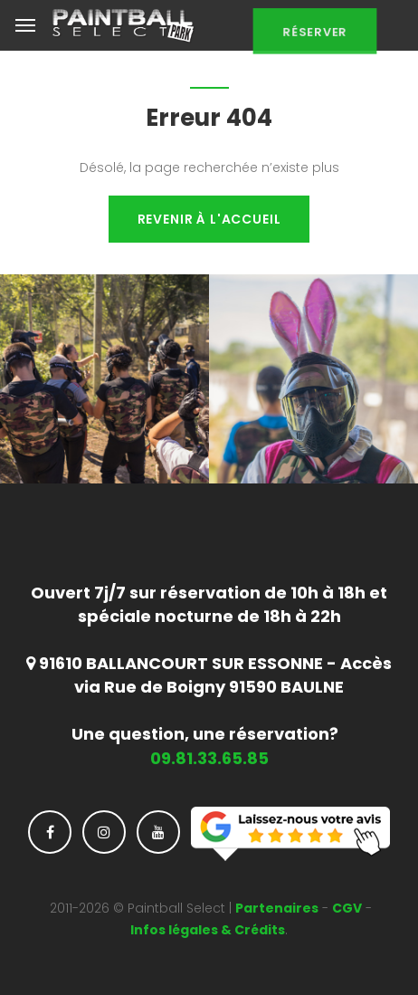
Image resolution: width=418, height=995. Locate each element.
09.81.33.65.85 (209, 758)
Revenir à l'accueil (209, 219)
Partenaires (276, 908)
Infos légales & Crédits (207, 930)
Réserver (315, 37)
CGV (347, 908)
